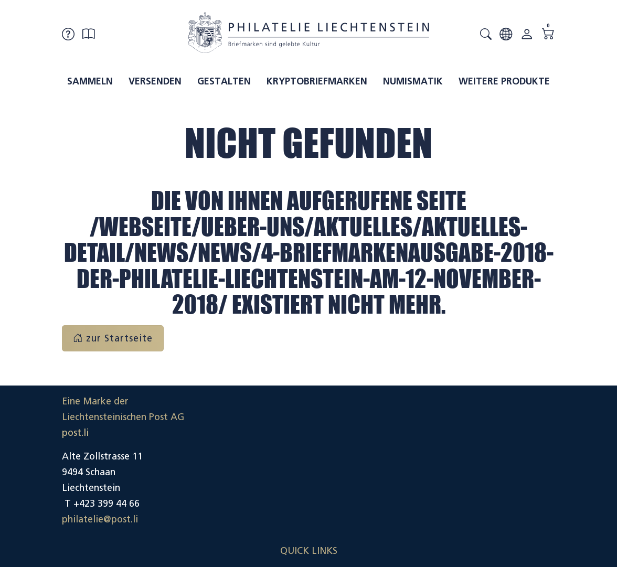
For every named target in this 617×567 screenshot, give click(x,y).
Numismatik (413, 81)
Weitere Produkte (504, 81)
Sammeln (90, 81)
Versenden (155, 81)
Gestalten (224, 81)
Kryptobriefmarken (317, 81)
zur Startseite (113, 338)
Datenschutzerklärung (507, 472)
